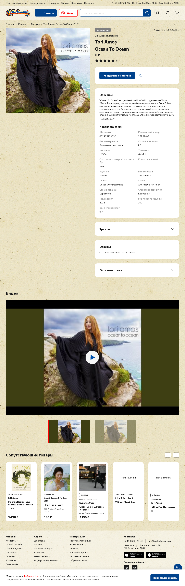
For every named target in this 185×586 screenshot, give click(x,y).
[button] (69, 431)
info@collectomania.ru (159, 540)
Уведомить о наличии (117, 75)
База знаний (76, 544)
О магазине (12, 564)
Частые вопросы (79, 552)
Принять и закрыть (165, 577)
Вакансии (11, 560)
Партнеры (11, 552)
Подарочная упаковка (46, 560)
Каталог (45, 13)
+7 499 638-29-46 (120, 2)
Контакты (76, 2)
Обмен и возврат (43, 548)
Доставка (53, 2)
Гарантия (39, 552)
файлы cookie (31, 576)
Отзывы (10, 556)
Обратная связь (78, 560)
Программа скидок (16, 2)
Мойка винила (42, 556)
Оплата (65, 2)
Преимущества (14, 548)
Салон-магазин (37, 2)
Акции (68, 13)
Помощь (89, 2)
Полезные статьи (79, 556)
